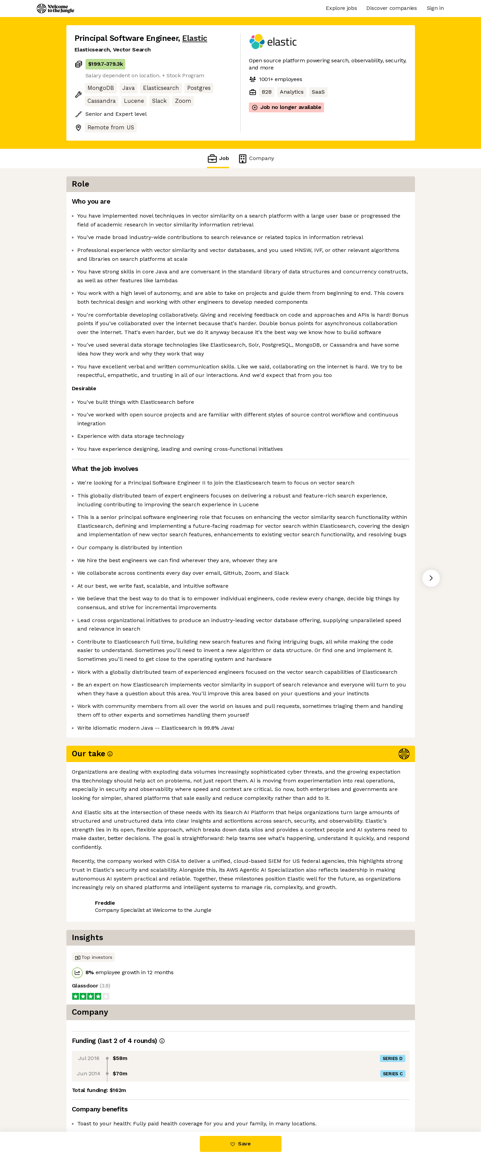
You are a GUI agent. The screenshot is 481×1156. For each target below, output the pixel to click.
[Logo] (55, 8)
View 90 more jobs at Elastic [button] (159, 1103)
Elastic (194, 38)
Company (255, 158)
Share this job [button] (93, 1103)
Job (218, 158)
